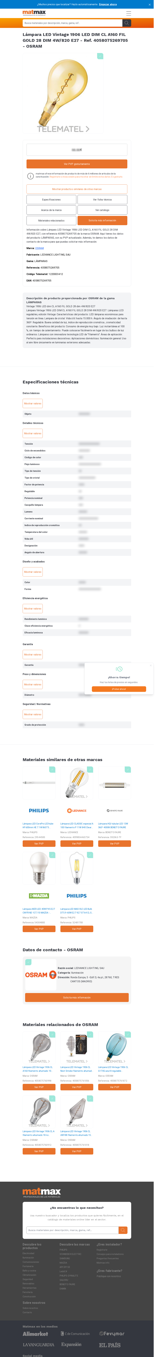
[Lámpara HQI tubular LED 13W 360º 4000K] (114, 806)
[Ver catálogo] (102, 210)
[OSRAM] (41, 975)
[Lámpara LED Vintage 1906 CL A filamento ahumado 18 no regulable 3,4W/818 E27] (39, 1124)
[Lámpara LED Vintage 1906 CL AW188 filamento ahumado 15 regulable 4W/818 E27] (76, 1124)
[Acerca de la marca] (51, 210)
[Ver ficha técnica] (102, 199)
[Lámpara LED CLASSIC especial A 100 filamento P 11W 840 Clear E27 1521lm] (76, 806)
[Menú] (128, 13)
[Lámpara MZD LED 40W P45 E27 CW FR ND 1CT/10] (39, 892)
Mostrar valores (32, 403)
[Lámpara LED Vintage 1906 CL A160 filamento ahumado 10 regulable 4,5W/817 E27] (39, 1060)
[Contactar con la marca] (102, 220)
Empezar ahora (108, 4)
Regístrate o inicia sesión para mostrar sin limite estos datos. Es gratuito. (86, 176)
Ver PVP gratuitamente (77, 163)
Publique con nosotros (109, 1276)
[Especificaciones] (51, 199)
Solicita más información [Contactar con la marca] (77, 997)
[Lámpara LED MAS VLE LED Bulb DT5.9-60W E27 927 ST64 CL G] (76, 892)
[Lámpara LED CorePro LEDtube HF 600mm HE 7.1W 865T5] (39, 806)
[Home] (34, 13)
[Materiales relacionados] (51, 220)
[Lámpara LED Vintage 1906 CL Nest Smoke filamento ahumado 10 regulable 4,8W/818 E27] (76, 1060)
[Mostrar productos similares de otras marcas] (77, 189)
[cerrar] (149, 4)
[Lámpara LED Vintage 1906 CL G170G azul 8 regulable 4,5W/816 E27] (114, 1060)
